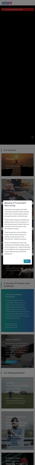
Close (27, 261)
